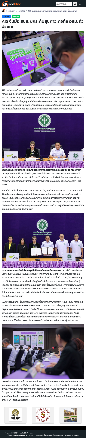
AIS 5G (21, 11)
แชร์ (6, 16)
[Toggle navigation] (79, 4)
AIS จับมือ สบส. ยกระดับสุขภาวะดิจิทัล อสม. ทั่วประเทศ (52, 11)
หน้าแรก (11, 11)
